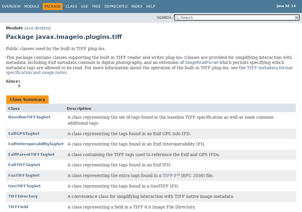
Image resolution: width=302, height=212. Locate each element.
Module (32, 6)
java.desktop (37, 28)
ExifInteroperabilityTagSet (36, 144)
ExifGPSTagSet (24, 133)
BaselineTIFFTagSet (29, 117)
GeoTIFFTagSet (24, 186)
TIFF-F (170, 175)
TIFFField (18, 207)
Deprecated (116, 6)
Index (136, 6)
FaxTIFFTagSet (24, 175)
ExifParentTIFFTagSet (31, 154)
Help (150, 6)
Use (84, 6)
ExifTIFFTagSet (24, 165)
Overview (11, 6)
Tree (96, 6)
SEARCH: (164, 18)
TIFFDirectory (22, 196)
